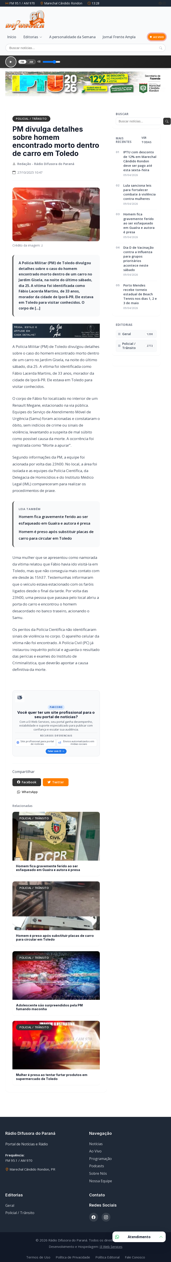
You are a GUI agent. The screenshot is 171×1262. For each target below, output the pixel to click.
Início (11, 36)
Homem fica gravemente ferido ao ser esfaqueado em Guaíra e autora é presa (48, 866)
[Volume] (49, 59)
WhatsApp (29, 790)
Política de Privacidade (73, 1255)
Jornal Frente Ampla (119, 36)
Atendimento (139, 1236)
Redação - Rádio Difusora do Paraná (45, 159)
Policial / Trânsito (31, 114)
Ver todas (146, 135)
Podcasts (96, 1164)
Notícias (96, 1141)
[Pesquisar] (160, 47)
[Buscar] (85, 47)
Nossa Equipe (100, 1179)
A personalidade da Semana (72, 36)
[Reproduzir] (9, 59)
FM (19, 59)
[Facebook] (161, 3)
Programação (100, 1156)
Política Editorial (107, 1255)
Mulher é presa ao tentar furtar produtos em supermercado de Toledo (51, 1075)
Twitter (61, 779)
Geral (9, 1203)
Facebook (28, 779)
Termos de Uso (38, 1255)
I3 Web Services (111, 1245)
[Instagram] (164, 3)
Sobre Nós (98, 1171)
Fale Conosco (135, 1255)
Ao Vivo (95, 1149)
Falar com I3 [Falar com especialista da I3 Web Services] (56, 747)
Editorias (30, 36)
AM (28, 59)
